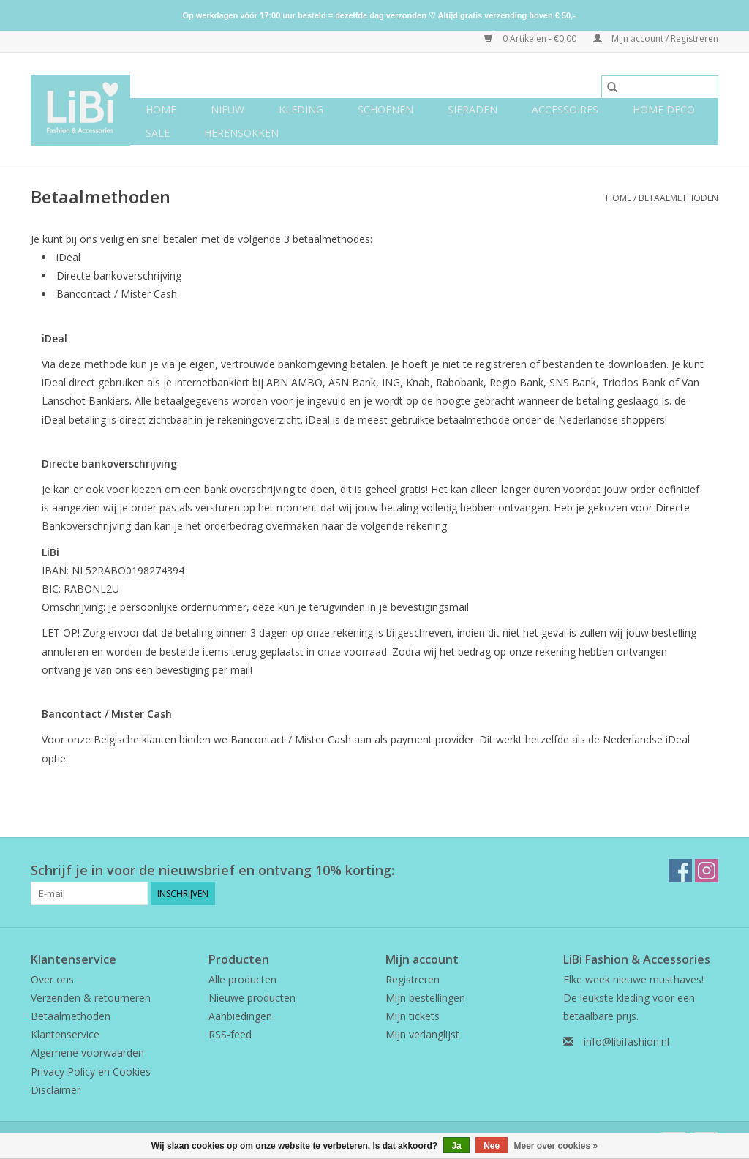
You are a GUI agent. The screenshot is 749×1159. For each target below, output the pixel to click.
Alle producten (242, 979)
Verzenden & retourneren (91, 998)
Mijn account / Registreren (655, 38)
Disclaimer (55, 1090)
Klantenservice (65, 1034)
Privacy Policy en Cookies (91, 1072)
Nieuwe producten (252, 998)
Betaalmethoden (678, 198)
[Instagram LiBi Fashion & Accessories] (706, 870)
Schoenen (385, 109)
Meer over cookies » (556, 1146)
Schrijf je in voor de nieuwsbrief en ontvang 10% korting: (212, 870)
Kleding (301, 109)
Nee (491, 1146)
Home (161, 109)
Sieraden (472, 109)
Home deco (664, 109)
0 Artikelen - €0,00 (531, 38)
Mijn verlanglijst (422, 1034)
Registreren (412, 979)
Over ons (52, 979)
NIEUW (227, 109)
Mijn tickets (412, 1016)
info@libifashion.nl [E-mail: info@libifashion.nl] (626, 1042)
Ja (456, 1146)
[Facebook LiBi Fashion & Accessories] (680, 870)
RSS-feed (230, 1034)
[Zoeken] (659, 87)
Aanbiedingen (240, 1016)
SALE (158, 133)
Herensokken (241, 133)
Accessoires (565, 109)
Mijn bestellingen (425, 998)
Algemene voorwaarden (87, 1052)
